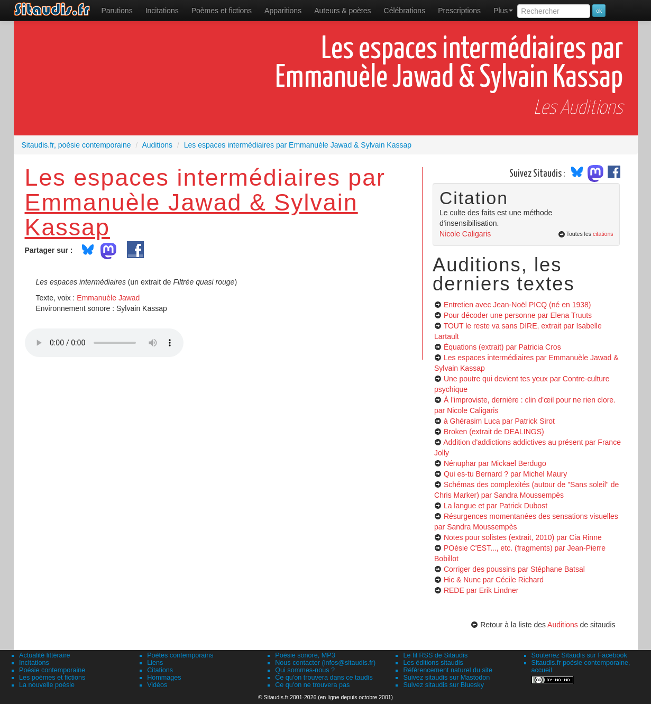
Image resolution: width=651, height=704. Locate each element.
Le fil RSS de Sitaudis (435, 655)
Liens (155, 662)
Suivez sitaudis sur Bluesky (443, 685)
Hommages (164, 677)
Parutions (117, 10)
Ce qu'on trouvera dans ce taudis (323, 677)
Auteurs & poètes (342, 10)
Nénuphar (495, 463)
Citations (160, 670)
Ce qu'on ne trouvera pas (312, 685)
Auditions (562, 624)
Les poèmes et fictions (52, 677)
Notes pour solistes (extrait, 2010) (523, 537)
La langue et (495, 505)
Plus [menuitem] (503, 10)
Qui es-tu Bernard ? (505, 474)
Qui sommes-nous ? (305, 670)
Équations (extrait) (502, 347)
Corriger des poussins (514, 569)
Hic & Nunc (494, 579)
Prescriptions (459, 10)
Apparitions (282, 10)
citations (603, 234)
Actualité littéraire (44, 655)
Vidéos (157, 685)
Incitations (34, 662)
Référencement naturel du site (447, 670)
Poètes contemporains (180, 655)
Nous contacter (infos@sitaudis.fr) (325, 662)
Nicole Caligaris (465, 234)
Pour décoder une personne (518, 315)
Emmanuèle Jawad (108, 298)
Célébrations (405, 10)
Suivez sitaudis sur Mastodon (446, 677)
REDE (481, 590)
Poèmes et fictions (221, 10)
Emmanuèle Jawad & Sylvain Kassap (191, 214)
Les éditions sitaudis (433, 662)
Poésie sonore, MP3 (305, 655)
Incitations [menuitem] (162, 10)
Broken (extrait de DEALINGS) (494, 431)
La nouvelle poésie (47, 685)
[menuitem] (117, 10)
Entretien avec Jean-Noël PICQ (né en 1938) (517, 304)
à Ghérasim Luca (499, 421)
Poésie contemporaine (52, 670)
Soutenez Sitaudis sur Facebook (579, 655)
